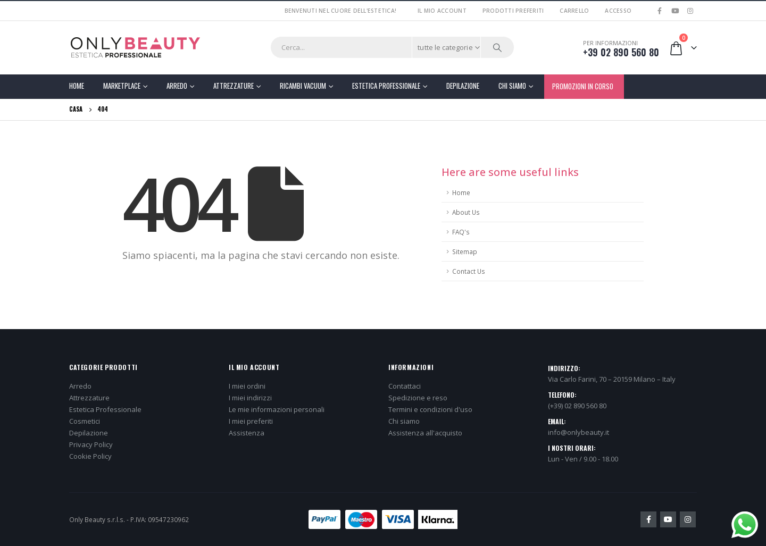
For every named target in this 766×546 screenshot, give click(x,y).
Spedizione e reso (417, 397)
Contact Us (468, 271)
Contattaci (404, 386)
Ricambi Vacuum (303, 85)
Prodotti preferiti (513, 10)
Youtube (668, 519)
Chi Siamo (512, 85)
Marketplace (121, 85)
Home (76, 85)
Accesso (618, 10)
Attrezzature (233, 85)
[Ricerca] (497, 47)
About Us (466, 212)
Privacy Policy (91, 444)
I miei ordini (247, 386)
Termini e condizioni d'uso (430, 409)
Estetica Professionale (386, 85)
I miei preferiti (251, 421)
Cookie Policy (90, 456)
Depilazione (462, 85)
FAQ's (461, 232)
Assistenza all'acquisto (425, 433)
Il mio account (442, 10)
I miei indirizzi (250, 397)
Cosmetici (84, 421)
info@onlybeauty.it (578, 432)
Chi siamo (404, 421)
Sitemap (464, 251)
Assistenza (246, 433)
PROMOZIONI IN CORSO (582, 86)
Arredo (176, 85)
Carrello (574, 10)
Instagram (688, 519)
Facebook (648, 519)
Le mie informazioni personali (276, 409)
